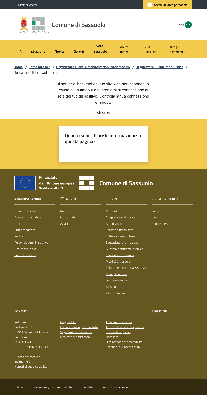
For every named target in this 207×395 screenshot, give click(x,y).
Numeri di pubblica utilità (30, 366)
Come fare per (39, 67)
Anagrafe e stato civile (120, 217)
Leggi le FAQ (68, 322)
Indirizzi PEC (22, 361)
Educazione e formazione (122, 242)
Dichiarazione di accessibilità (124, 341)
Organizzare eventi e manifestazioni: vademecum (93, 67)
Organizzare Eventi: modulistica (159, 67)
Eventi (156, 217)
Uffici (17, 223)
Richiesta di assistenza (75, 336)
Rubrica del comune (27, 356)
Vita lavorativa (115, 293)
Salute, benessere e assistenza (126, 267)
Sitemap (20, 387)
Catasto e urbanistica (119, 229)
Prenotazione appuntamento (79, 327)
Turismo (111, 286)
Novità (71, 199)
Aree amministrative (27, 217)
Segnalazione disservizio (76, 332)
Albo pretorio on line (119, 322)
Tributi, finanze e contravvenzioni (116, 277)
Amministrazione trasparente (125, 327)
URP (17, 351)
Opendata (87, 387)
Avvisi (64, 223)
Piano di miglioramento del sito (53, 387)
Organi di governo (25, 211)
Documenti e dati (25, 248)
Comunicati (67, 217)
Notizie (64, 211)
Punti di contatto (25, 255)
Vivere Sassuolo (165, 199)
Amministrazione (28, 199)
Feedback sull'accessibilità (123, 346)
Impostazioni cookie (115, 387)
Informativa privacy (118, 332)
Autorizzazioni (115, 223)
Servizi (111, 199)
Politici (18, 236)
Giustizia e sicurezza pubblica (124, 248)
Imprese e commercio (120, 255)
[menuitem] (32, 52)
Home (18, 67)
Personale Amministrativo (31, 242)
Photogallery (160, 223)
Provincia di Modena (26, 5)
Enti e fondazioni (25, 229)
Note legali (113, 336)
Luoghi (156, 211)
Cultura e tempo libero (120, 236)
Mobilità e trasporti (118, 261)
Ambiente (112, 211)
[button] (187, 25)
